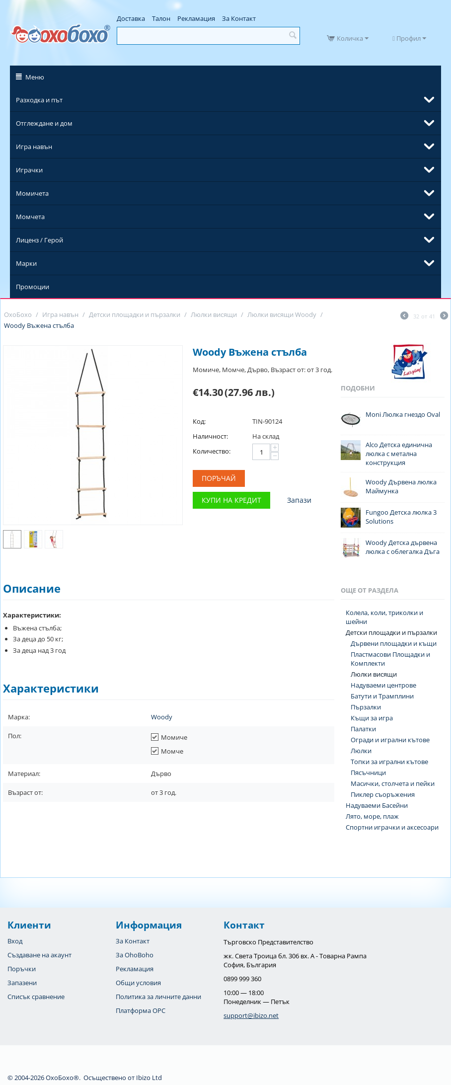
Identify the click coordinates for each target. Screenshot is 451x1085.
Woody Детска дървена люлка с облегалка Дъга (403, 547)
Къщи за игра (372, 717)
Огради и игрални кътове (390, 739)
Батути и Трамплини (382, 696)
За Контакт (239, 18)
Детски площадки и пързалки (391, 632)
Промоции (32, 286)
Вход (14, 940)
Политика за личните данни (158, 996)
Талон (161, 18)
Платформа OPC (140, 1010)
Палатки (363, 728)
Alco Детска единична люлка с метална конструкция (399, 453)
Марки (26, 263)
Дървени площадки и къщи (394, 643)
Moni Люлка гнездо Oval (403, 414)
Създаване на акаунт (39, 954)
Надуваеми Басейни (377, 805)
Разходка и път (39, 99)
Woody (161, 716)
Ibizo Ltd (149, 1077)
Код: (199, 421)
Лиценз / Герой (39, 239)
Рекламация (196, 18)
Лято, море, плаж (372, 816)
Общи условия (138, 982)
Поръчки (21, 968)
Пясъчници (368, 772)
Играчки (29, 169)
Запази (299, 500)
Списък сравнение (36, 996)
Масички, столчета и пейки (393, 783)
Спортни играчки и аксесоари (392, 827)
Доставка (131, 18)
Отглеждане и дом (44, 123)
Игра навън (34, 146)
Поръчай (219, 478)
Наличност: (210, 436)
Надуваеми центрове (383, 685)
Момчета (30, 216)
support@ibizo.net (251, 1015)
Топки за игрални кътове (389, 761)
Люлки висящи (374, 674)
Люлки (361, 750)
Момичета (32, 193)
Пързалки (366, 706)
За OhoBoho (134, 954)
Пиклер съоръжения (383, 794)
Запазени (22, 982)
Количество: (211, 451)
